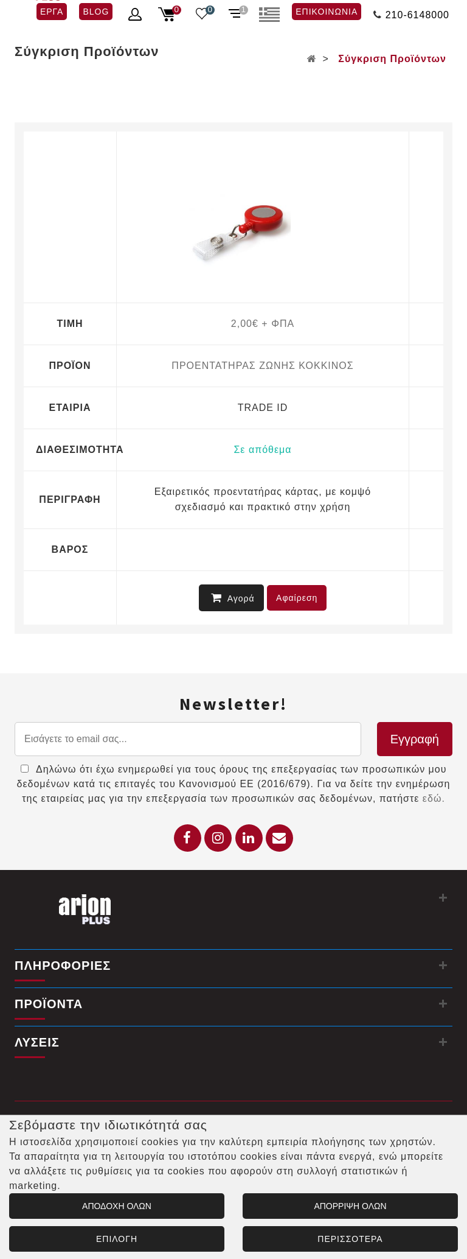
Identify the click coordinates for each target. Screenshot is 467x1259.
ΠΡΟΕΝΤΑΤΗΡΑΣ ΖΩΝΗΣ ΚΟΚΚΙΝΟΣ (262, 365)
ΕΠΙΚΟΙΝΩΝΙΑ (327, 11)
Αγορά (233, 597)
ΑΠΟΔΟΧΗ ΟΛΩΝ (116, 1206)
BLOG (96, 11)
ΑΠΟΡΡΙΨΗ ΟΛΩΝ (350, 1206)
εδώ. (434, 798)
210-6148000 (417, 15)
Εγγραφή (414, 739)
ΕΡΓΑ (51, 11)
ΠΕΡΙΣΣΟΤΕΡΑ (349, 1239)
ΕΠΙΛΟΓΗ (116, 1239)
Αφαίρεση (296, 598)
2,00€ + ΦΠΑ (262, 323)
